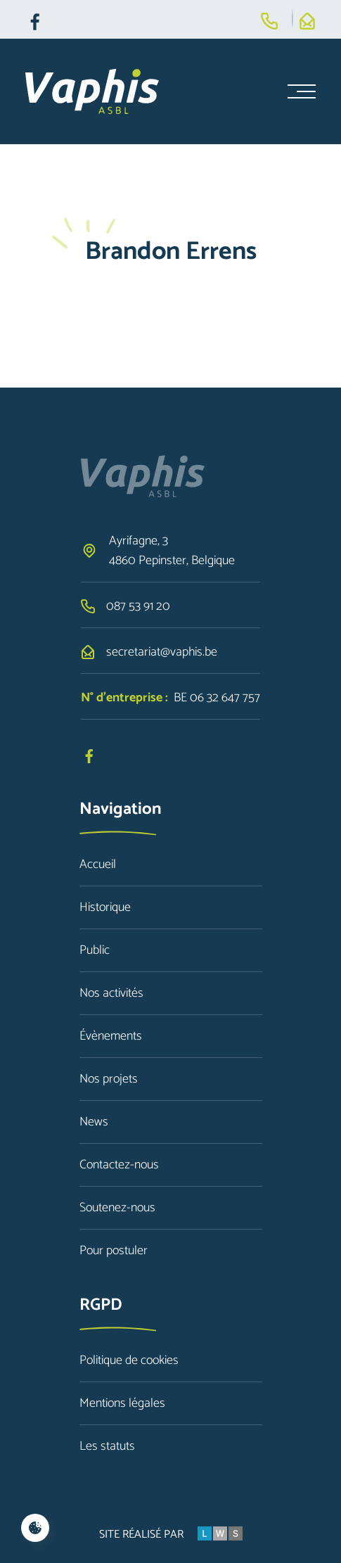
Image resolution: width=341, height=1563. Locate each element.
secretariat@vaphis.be (161, 652)
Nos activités (111, 993)
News (93, 1122)
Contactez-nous (119, 1164)
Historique (105, 907)
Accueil (97, 864)
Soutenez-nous (117, 1207)
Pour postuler (113, 1250)
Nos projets (108, 1079)
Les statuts (107, 1446)
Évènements (110, 1036)
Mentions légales (122, 1403)
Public (94, 950)
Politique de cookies (129, 1360)
